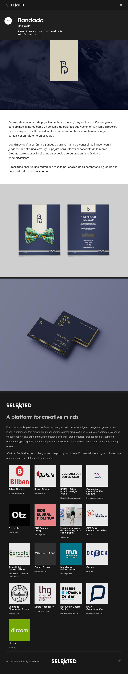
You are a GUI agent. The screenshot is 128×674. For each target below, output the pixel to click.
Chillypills (24, 26)
